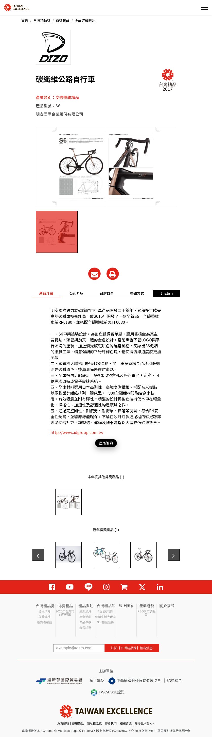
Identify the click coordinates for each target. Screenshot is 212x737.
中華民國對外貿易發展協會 (134, 681)
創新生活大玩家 (105, 616)
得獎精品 (63, 20)
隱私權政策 (94, 723)
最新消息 (85, 611)
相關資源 (126, 723)
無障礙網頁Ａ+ (144, 723)
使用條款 (78, 723)
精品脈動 (85, 606)
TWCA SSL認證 (107, 692)
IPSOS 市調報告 (146, 613)
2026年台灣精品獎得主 (65, 613)
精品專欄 (85, 622)
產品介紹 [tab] (46, 293)
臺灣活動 (85, 616)
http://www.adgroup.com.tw (77, 432)
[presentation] (38, 555)
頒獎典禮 (45, 616)
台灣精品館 (106, 606)
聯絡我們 (111, 723)
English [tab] (166, 293)
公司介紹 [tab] (76, 293)
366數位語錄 (105, 622)
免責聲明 (63, 723)
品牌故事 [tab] (107, 293)
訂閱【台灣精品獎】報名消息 (132, 648)
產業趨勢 (146, 606)
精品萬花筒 (105, 611)
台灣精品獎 (42, 20)
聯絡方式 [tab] (137, 293)
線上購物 (126, 606)
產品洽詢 (106, 442)
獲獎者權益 (44, 622)
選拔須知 (45, 611)
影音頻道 (85, 627)
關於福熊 (166, 606)
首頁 (24, 20)
